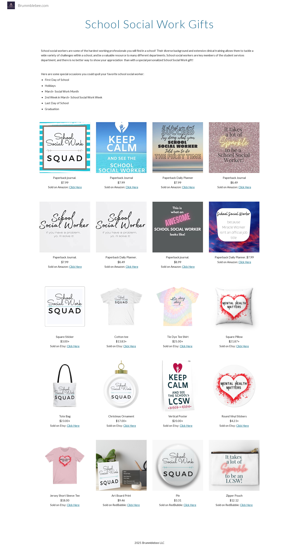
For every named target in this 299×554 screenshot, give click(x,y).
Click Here (75, 187)
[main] (149, 24)
